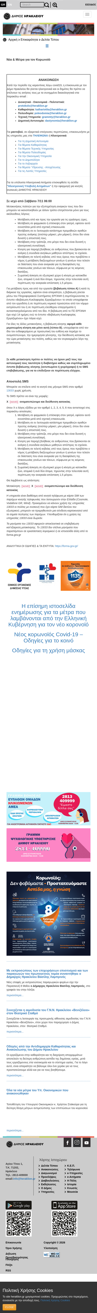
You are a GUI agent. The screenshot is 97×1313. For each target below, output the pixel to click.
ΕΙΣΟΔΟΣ (90, 4)
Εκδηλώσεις (48, 1184)
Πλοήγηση (12, 1259)
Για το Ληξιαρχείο (28, 163)
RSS (8, 1270)
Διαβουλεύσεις (50, 1180)
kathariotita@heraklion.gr (51, 109)
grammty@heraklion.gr (56, 116)
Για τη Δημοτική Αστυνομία (33, 141)
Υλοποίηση (51, 1248)
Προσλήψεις (48, 1176)
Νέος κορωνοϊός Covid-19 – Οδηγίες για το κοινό (48, 637)
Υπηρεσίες (47, 1191)
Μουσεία (72, 1191)
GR (3, 4)
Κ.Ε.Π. (71, 1165)
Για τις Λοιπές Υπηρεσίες (32, 171)
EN (10, 4)
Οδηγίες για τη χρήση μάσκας (48, 650)
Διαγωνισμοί (49, 1173)
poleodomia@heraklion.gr (50, 113)
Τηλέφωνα (73, 1169)
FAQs (9, 1264)
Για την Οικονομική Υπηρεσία (35, 156)
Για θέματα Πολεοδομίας (32, 152)
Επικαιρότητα (29, 39)
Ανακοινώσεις (49, 1169)
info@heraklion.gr (24, 1178)
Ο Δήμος (46, 1188)
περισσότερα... (15, 995)
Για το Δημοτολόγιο (29, 159)
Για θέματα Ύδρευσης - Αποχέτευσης (39, 167)
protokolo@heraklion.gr (32, 105)
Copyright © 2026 (54, 1242)
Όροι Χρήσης (14, 1248)
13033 (10, 390)
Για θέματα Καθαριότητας (32, 144)
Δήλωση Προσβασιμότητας (17, 1254)
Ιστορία (71, 1184)
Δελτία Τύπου (50, 39)
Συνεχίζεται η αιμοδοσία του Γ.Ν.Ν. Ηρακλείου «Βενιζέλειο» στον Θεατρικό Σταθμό (48, 1011)
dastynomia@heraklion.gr (61, 120)
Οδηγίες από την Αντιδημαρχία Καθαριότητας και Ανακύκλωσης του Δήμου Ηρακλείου (41, 1048)
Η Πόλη (71, 1180)
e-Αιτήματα (74, 1176)
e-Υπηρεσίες (75, 1173)
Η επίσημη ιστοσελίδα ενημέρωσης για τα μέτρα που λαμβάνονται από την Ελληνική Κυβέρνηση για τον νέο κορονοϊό (48, 615)
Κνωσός (72, 1188)
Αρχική (13, 39)
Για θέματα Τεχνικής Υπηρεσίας (36, 148)
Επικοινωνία (13, 1242)
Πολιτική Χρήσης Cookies (55, 1300)
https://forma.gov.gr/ (66, 546)
